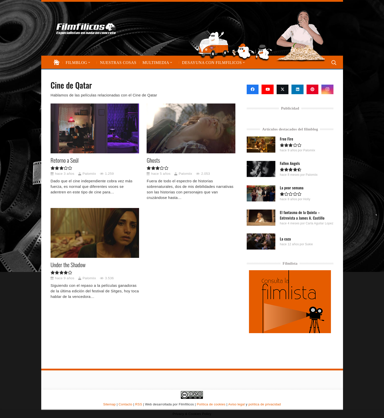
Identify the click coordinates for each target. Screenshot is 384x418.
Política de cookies (211, 404)
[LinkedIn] (297, 89)
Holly (306, 199)
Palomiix (89, 174)
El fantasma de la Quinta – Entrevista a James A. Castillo (302, 214)
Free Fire (286, 139)
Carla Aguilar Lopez (319, 223)
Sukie (309, 244)
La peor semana (292, 187)
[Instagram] (327, 89)
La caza (285, 238)
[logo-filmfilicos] (102, 29)
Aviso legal (236, 404)
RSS (138, 404)
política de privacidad (264, 404)
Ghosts (153, 160)
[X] (283, 89)
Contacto (125, 404)
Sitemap (109, 404)
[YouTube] (268, 89)
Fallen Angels (290, 163)
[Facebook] (253, 89)
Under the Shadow (68, 264)
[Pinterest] (313, 89)
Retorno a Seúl (64, 160)
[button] (88, 62)
